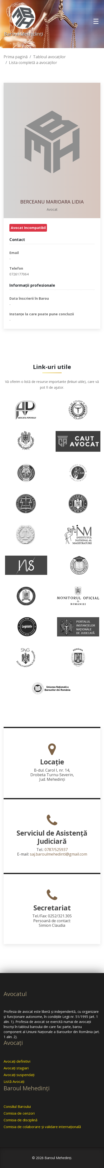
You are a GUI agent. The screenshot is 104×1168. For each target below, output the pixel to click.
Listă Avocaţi (14, 1081)
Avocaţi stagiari (16, 1068)
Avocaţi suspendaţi (19, 1074)
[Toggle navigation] (96, 21)
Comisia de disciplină (20, 1119)
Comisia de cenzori (19, 1113)
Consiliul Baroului (17, 1106)
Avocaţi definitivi (17, 1061)
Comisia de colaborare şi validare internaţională (42, 1126)
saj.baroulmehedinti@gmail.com (58, 854)
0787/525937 (56, 849)
